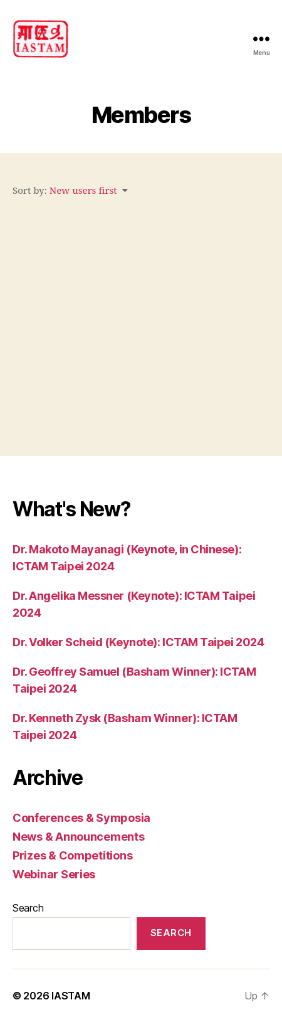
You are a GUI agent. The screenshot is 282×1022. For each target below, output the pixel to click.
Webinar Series (54, 874)
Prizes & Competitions (72, 855)
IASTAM (70, 995)
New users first (83, 191)
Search (28, 908)
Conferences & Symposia (81, 817)
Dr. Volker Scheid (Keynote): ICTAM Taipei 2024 (138, 642)
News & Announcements (79, 836)
